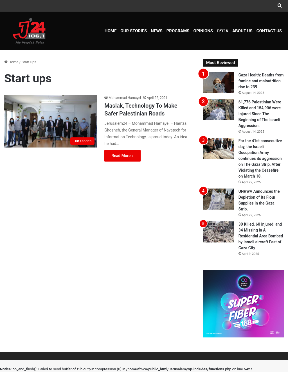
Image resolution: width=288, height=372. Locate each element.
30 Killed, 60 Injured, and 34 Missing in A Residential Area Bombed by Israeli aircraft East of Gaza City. (260, 236)
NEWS (156, 30)
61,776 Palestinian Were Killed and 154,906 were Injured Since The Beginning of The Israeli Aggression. (259, 114)
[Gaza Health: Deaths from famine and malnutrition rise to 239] (218, 82)
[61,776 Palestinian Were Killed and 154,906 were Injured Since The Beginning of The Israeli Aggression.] (218, 109)
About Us (242, 30)
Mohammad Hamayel (125, 98)
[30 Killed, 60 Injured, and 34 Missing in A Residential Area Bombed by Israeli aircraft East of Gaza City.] (218, 231)
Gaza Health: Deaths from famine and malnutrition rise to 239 (261, 81)
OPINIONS (203, 30)
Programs (178, 30)
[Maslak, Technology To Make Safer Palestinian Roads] (50, 121)
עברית (222, 30)
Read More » (122, 155)
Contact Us (269, 30)
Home (111, 30)
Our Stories (133, 30)
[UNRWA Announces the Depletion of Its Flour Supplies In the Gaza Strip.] (218, 199)
